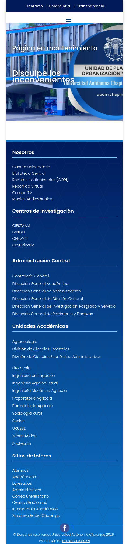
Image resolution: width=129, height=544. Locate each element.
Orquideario (23, 245)
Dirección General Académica (40, 283)
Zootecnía (21, 443)
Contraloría (59, 6)
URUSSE (19, 428)
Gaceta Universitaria (31, 167)
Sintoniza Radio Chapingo (36, 515)
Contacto (34, 6)
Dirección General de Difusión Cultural (47, 298)
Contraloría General (30, 276)
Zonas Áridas (24, 436)
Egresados (22, 483)
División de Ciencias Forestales (40, 349)
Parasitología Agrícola (32, 405)
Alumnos (20, 470)
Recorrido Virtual (27, 186)
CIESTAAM (21, 225)
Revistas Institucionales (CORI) (40, 180)
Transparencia (90, 6)
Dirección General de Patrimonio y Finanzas (52, 313)
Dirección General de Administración (46, 291)
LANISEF (19, 232)
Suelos (18, 421)
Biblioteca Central (29, 173)
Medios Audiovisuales (32, 199)
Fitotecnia (21, 368)
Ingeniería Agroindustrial (35, 383)
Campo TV (22, 192)
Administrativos (26, 490)
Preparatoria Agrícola (32, 398)
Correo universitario (30, 496)
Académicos (24, 477)
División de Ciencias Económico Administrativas (56, 356)
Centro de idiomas (29, 502)
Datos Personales (76, 541)
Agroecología (24, 341)
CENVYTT (20, 238)
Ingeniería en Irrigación (33, 375)
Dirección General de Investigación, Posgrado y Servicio (64, 306)
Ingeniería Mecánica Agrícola (39, 390)
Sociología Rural (27, 413)
